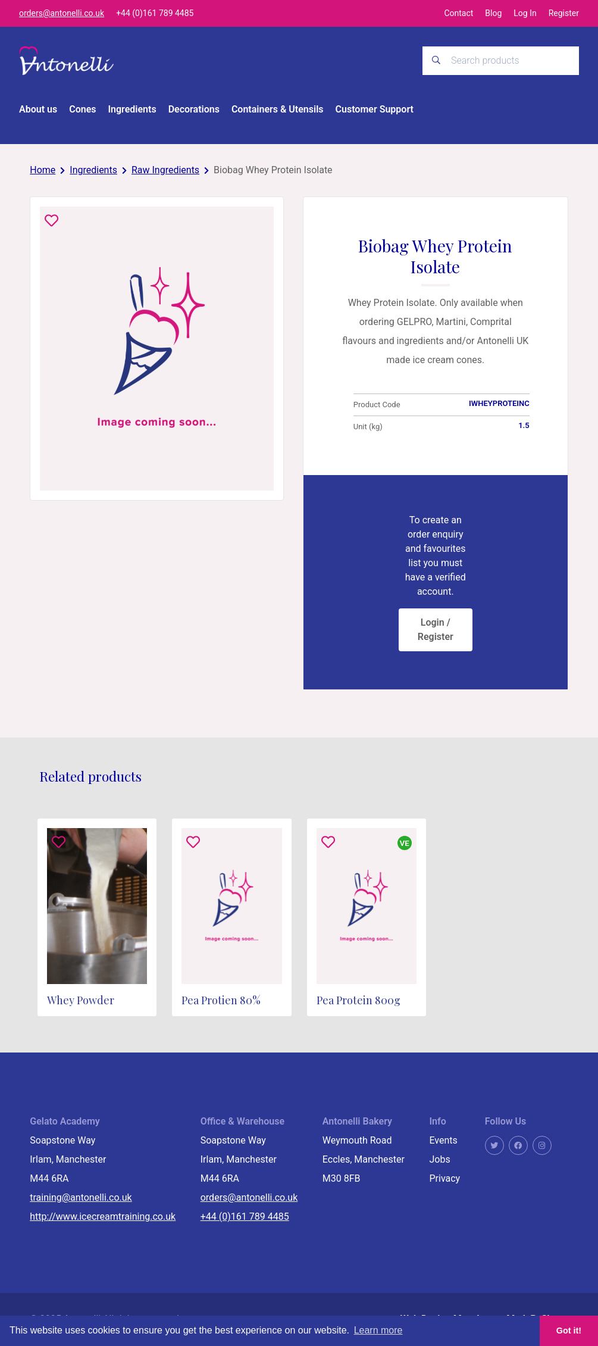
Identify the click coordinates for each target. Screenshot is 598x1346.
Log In (525, 13)
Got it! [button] (568, 1330)
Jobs (439, 1160)
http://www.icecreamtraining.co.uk (103, 1217)
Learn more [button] (378, 1330)
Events (443, 1141)
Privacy (444, 1179)
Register (564, 13)
